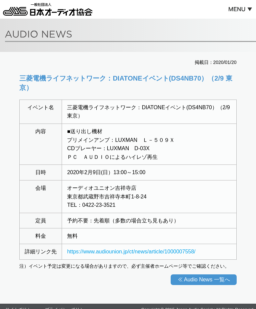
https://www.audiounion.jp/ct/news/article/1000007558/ (131, 251)
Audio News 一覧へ (207, 279)
